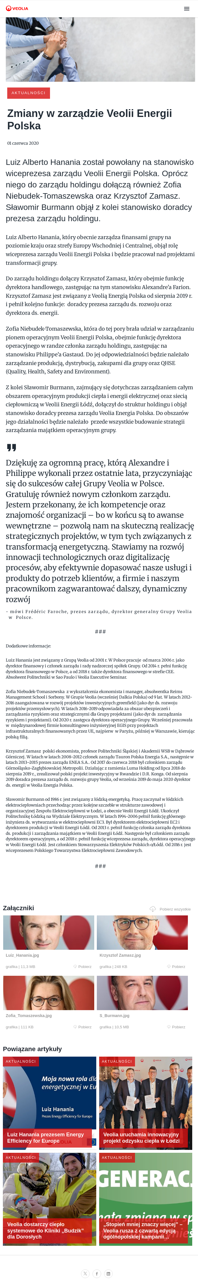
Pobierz (51, 966)
